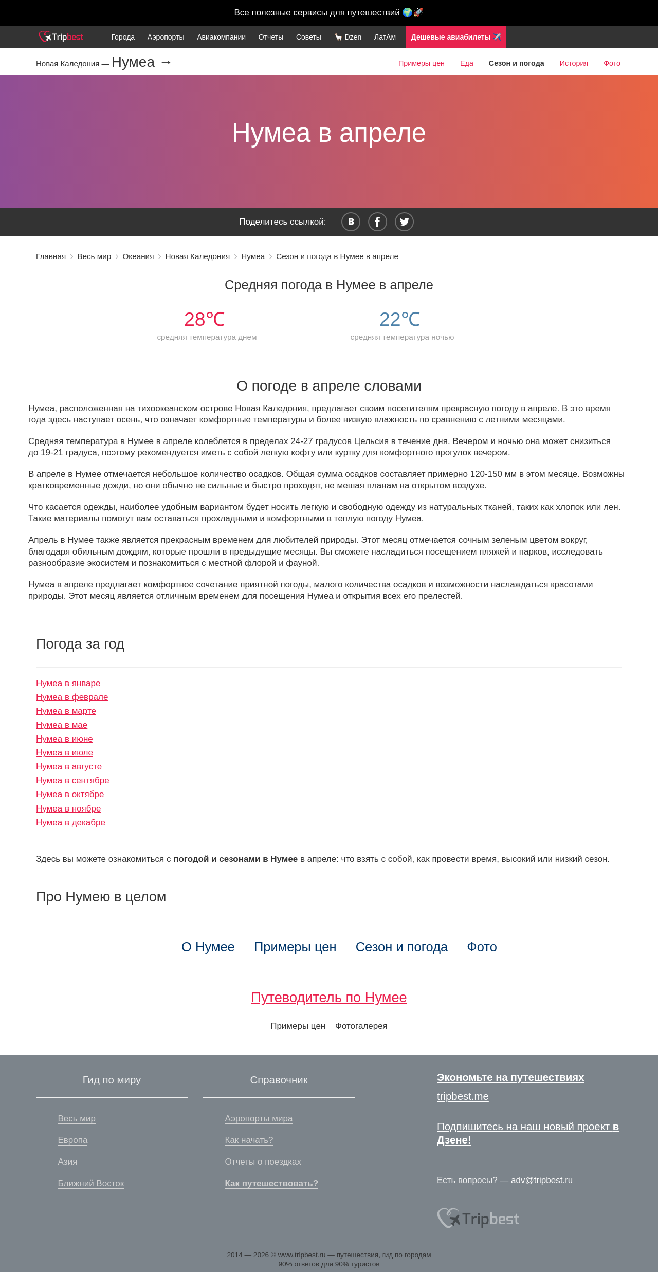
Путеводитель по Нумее (329, 997)
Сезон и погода (402, 946)
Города (123, 37)
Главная (51, 256)
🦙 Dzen (348, 37)
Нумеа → (142, 62)
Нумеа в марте (66, 711)
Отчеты (271, 37)
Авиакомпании (221, 37)
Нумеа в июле (64, 753)
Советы (308, 37)
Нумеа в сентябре (72, 780)
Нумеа (253, 256)
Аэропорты (166, 37)
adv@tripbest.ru (542, 1180)
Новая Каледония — (74, 63)
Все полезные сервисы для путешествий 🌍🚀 (329, 12)
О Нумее (208, 946)
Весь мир (94, 256)
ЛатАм (385, 37)
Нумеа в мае (61, 725)
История (574, 63)
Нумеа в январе (68, 683)
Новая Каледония (197, 256)
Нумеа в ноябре (68, 809)
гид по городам (406, 1255)
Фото (612, 63)
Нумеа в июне (64, 739)
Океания (138, 256)
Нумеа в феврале (72, 697)
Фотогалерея (361, 1026)
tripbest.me (463, 1096)
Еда (466, 63)
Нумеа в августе (69, 766)
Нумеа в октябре (70, 794)
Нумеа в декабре (70, 822)
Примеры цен (421, 63)
